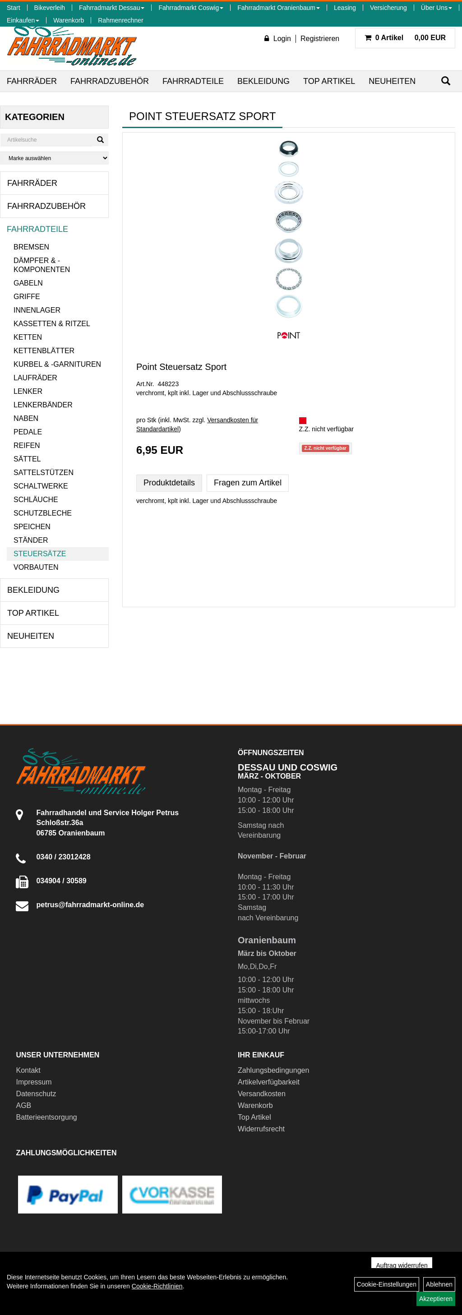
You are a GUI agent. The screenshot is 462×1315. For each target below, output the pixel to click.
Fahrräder (32, 81)
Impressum (33, 1082)
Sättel (27, 459)
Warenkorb (68, 20)
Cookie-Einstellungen (386, 1284)
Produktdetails (169, 482)
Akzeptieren (436, 1298)
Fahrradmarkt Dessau (111, 8)
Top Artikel (329, 81)
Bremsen (31, 247)
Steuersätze (40, 554)
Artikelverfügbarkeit (269, 1082)
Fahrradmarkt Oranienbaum (278, 8)
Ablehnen (439, 1284)
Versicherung (388, 8)
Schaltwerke (41, 486)
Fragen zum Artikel (248, 482)
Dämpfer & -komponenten (42, 265)
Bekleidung (263, 81)
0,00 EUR (405, 38)
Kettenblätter (44, 351)
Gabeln (28, 283)
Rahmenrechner (120, 20)
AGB (23, 1105)
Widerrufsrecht (261, 1129)
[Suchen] (445, 81)
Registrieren (319, 38)
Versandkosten (262, 1094)
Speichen (32, 527)
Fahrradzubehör (109, 81)
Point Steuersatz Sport (181, 367)
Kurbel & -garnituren (57, 364)
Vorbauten (36, 567)
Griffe (27, 296)
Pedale (28, 432)
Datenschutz (36, 1094)
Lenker (28, 391)
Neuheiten (392, 81)
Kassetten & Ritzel (52, 324)
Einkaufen (23, 20)
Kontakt (28, 1070)
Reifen (27, 445)
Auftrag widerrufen (401, 1265)
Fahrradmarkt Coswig (190, 8)
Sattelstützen (44, 472)
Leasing (345, 8)
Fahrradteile (193, 81)
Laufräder (35, 378)
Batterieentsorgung (46, 1117)
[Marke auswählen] (54, 158)
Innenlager (37, 310)
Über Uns (436, 8)
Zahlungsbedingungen (273, 1070)
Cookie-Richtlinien (157, 1286)
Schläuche (36, 499)
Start (13, 8)
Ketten (28, 337)
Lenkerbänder (43, 405)
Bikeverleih (49, 8)
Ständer (31, 540)
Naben (26, 418)
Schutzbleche (43, 513)
